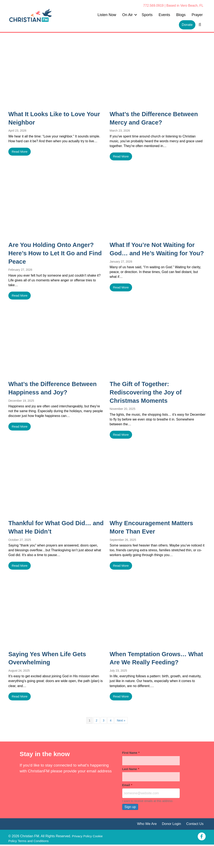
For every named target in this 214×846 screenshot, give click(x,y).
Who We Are (144, 825)
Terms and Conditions (45, 842)
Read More (20, 152)
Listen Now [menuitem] (107, 15)
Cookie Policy (18, 842)
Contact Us (194, 825)
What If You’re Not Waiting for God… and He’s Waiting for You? (154, 253)
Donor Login (170, 825)
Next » (121, 721)
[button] (136, 15)
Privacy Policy (82, 837)
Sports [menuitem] (147, 15)
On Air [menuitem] (127, 15)
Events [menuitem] (164, 15)
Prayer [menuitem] (197, 15)
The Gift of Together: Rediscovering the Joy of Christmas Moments (147, 392)
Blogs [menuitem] (181, 15)
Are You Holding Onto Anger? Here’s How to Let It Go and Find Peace (53, 253)
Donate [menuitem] (187, 24)
